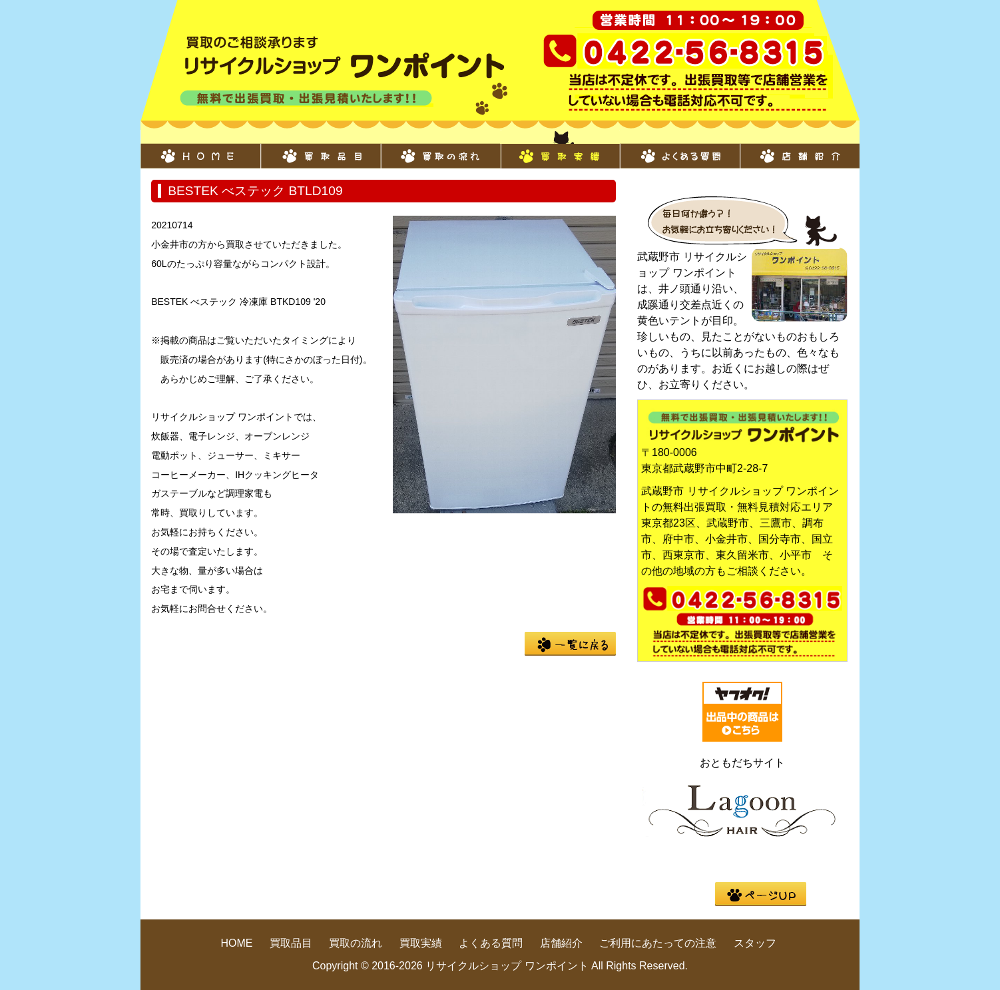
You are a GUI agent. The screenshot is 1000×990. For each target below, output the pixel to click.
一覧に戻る (570, 644)
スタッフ (755, 943)
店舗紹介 (800, 149)
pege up (760, 894)
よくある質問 (680, 149)
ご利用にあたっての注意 (657, 943)
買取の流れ (440, 149)
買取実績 (560, 149)
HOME (200, 149)
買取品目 (320, 149)
